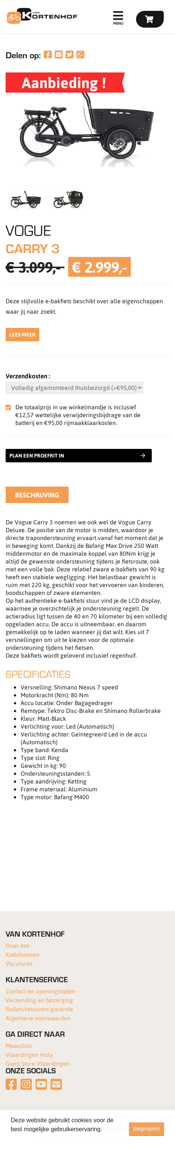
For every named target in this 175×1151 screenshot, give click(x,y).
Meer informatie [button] (33, 1139)
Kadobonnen (22, 954)
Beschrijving (37, 494)
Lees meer (22, 334)
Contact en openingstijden (40, 991)
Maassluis (19, 1045)
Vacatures (19, 963)
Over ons (18, 945)
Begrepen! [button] (146, 1129)
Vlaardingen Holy (29, 1054)
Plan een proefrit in (77, 455)
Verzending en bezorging (39, 1000)
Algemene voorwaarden (38, 1018)
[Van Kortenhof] (41, 16)
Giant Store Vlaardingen (38, 1063)
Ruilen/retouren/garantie (39, 1009)
